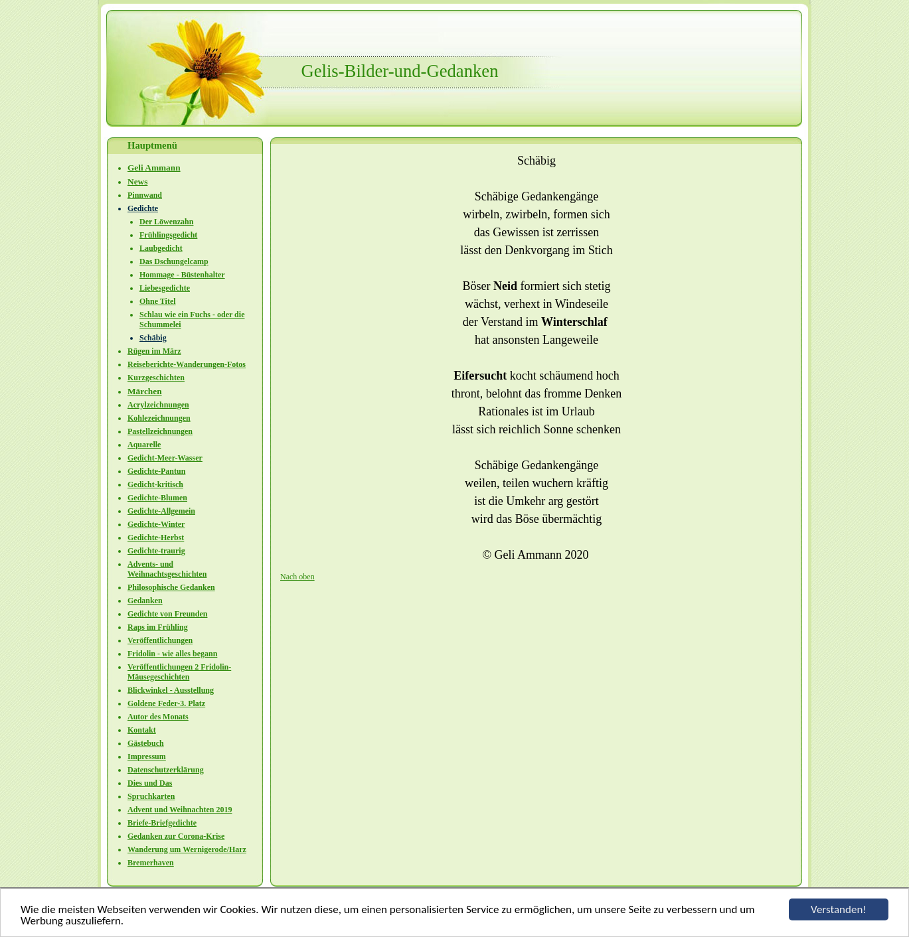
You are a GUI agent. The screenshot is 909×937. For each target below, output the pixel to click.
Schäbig (153, 337)
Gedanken (145, 600)
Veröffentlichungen (160, 640)
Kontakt (141, 730)
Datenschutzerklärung (165, 769)
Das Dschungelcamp (173, 261)
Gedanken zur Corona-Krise (175, 836)
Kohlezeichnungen (159, 418)
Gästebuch (145, 743)
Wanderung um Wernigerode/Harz (186, 849)
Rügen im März (154, 351)
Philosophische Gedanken (171, 587)
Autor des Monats (158, 716)
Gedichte (142, 208)
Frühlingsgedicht (168, 235)
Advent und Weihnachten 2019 (179, 809)
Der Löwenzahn (166, 221)
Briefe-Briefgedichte (162, 823)
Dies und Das (149, 783)
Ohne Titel (157, 301)
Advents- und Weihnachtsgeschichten (167, 569)
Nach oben (297, 576)
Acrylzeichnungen (158, 404)
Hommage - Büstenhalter (182, 274)
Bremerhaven (150, 862)
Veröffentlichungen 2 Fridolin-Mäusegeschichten (179, 672)
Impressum (146, 756)
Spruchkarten (151, 796)
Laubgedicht (161, 248)
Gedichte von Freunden (167, 613)
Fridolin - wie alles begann (172, 653)
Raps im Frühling (157, 627)
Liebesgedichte (164, 288)
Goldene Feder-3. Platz (166, 703)
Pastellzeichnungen (160, 431)
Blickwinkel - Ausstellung (170, 690)
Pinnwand (144, 195)
